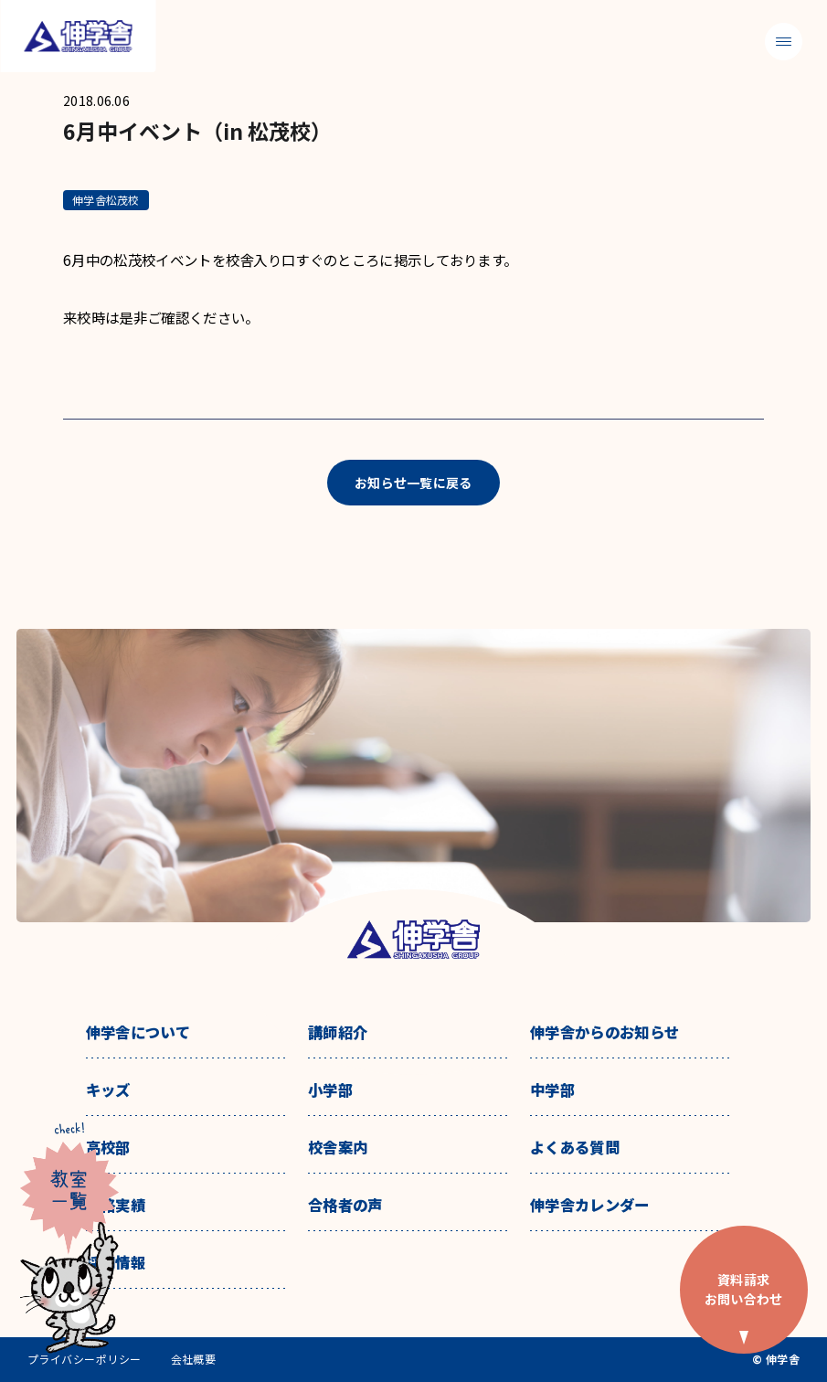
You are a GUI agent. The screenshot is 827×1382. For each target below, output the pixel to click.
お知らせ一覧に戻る (413, 482)
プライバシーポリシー (84, 1359)
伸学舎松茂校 (105, 199)
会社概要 (194, 1359)
